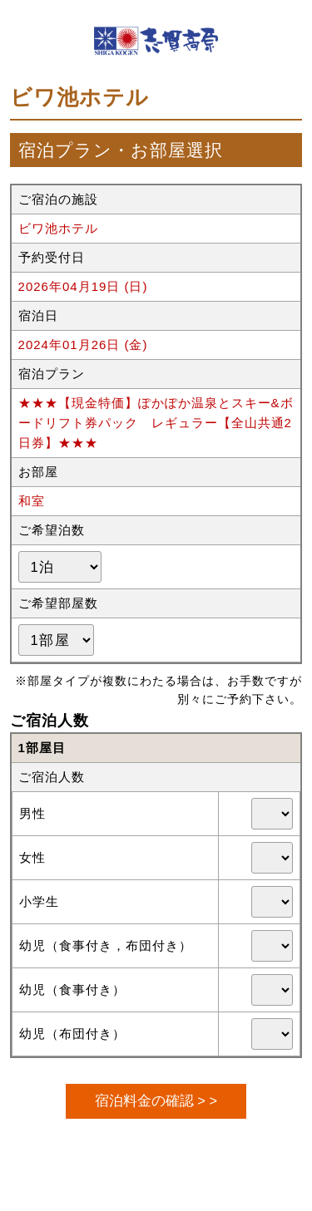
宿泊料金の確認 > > (156, 1100)
